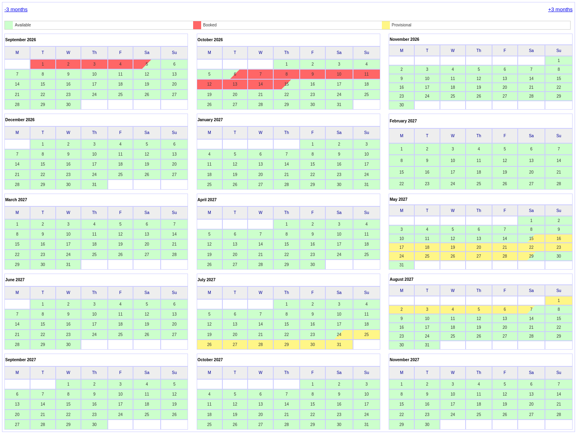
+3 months (560, 9)
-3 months (16, 9)
